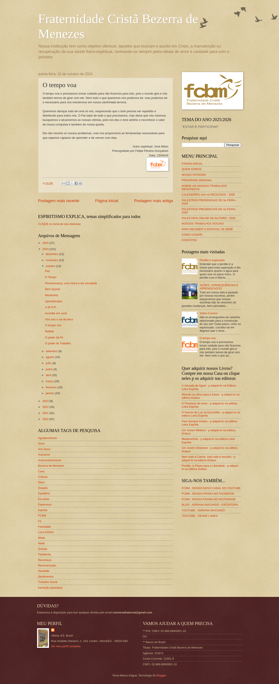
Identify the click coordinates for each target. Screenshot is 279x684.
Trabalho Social (48, 582)
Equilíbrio (44, 493)
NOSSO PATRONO (194, 174)
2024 (45, 249)
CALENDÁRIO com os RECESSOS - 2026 (208, 194)
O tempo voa (53, 325)
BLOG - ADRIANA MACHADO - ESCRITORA (210, 504)
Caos (41, 471)
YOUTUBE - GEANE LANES (200, 515)
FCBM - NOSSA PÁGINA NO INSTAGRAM (208, 499)
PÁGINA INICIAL (192, 163)
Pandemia (44, 554)
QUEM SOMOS (191, 169)
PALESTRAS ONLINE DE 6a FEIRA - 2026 (209, 218)
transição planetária (50, 587)
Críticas (43, 476)
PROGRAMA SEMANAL (197, 180)
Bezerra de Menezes (51, 465)
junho (49, 369)
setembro (52, 351)
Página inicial (106, 201)
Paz (47, 271)
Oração (42, 549)
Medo (41, 537)
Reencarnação (47, 565)
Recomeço (45, 560)
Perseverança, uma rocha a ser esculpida (71, 283)
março (50, 381)
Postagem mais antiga (153, 201)
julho (49, 363)
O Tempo (50, 277)
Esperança (45, 504)
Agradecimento (47, 438)
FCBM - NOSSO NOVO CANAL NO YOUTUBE (211, 488)
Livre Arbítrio (46, 532)
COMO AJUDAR (192, 234)
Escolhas (43, 499)
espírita (42, 510)
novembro (52, 260)
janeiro (50, 393)
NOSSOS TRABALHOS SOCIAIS (203, 223)
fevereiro (52, 387)
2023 (45, 401)
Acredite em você (56, 313)
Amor (41, 443)
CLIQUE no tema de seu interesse (59, 224)
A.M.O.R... (51, 307)
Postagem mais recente (58, 201)
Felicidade (44, 526)
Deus (41, 482)
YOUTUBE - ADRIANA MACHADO (203, 510)
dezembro (52, 254)
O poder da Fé (54, 337)
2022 (45, 407)
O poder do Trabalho (58, 343)
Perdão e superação (212, 260)
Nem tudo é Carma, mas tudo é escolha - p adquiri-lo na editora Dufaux (208, 458)
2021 (45, 413)
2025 (45, 243)
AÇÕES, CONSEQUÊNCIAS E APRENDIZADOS (219, 287)
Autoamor (44, 454)
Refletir (49, 331)
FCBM (42, 515)
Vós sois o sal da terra (59, 319)
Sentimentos (46, 576)
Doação (43, 488)
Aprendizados (53, 301)
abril (49, 375)
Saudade (43, 571)
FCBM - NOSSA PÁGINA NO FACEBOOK (208, 493)
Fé (39, 521)
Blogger (161, 675)
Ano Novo (44, 449)
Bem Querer (52, 289)
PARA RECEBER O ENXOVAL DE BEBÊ (207, 229)
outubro (51, 266)
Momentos (51, 295)
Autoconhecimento (49, 460)
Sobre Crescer (209, 313)
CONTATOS (189, 240)
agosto (50, 357)
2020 (45, 419)
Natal (41, 543)
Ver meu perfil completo (65, 646)
